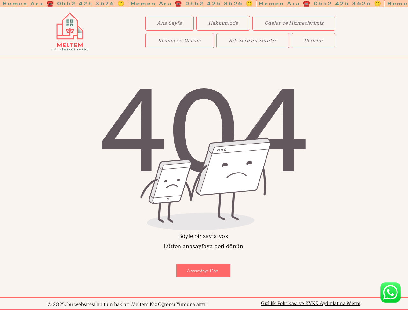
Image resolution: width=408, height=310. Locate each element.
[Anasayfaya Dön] (203, 270)
